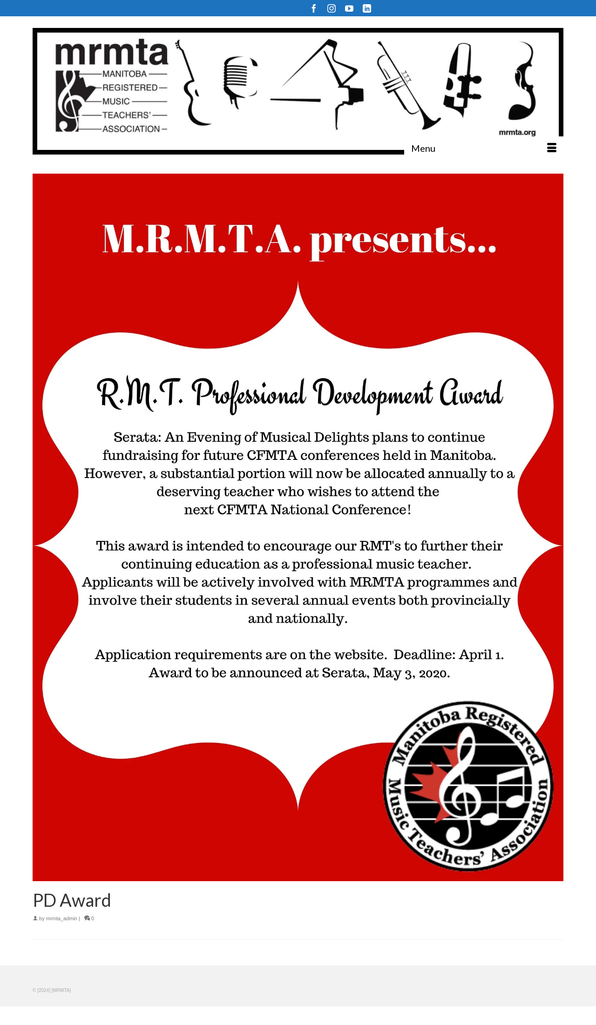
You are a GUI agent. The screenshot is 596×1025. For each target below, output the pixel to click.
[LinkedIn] (367, 8)
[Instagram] (331, 8)
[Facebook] (314, 8)
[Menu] (483, 148)
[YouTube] (349, 8)
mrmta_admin (61, 918)
